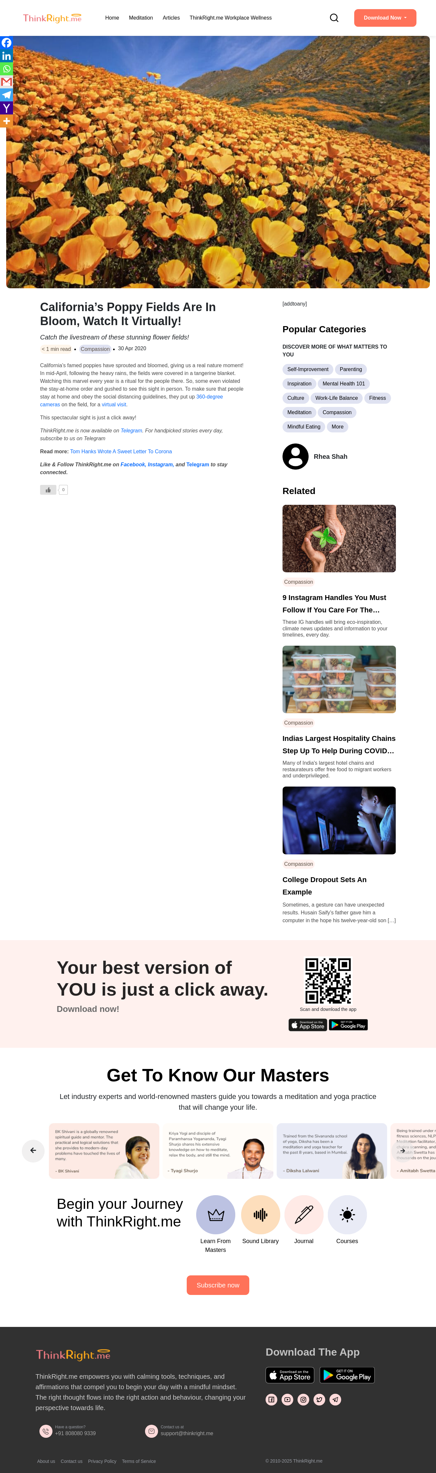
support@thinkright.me (187, 1433)
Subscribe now (217, 1285)
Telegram (131, 430)
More (337, 426)
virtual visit (114, 404)
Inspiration (299, 383)
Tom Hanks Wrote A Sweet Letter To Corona (121, 451)
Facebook (133, 464)
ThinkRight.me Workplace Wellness (231, 18)
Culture (295, 398)
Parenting (351, 369)
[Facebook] (6, 42)
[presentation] (33, 1151)
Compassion (95, 349)
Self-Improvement (307, 369)
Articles (171, 18)
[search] (334, 17)
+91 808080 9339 (75, 1433)
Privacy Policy (102, 1461)
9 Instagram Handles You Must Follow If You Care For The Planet (334, 605)
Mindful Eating (303, 426)
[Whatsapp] (6, 68)
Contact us (71, 1461)
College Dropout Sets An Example (325, 886)
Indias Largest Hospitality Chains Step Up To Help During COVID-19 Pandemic (339, 745)
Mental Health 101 (344, 383)
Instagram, (161, 464)
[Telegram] (6, 94)
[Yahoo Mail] (6, 107)
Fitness (377, 398)
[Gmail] (6, 81)
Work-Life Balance (336, 398)
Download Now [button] (383, 18)
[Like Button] (48, 490)
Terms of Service (139, 1461)
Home (112, 18)
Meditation (141, 18)
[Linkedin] (6, 55)
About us (46, 1461)
